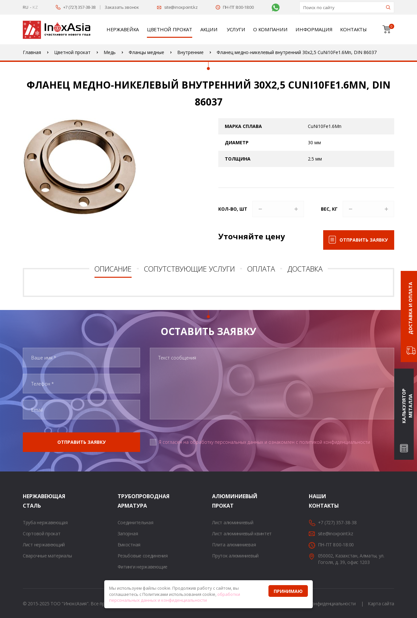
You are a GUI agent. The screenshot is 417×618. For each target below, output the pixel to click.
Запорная (128, 533)
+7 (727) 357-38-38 (79, 7)
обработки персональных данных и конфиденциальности (174, 597)
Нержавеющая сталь (31, 501)
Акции (209, 29)
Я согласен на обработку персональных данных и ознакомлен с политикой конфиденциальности (264, 442)
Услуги (236, 29)
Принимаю (288, 591)
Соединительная (135, 522)
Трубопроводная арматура (126, 501)
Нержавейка (123, 29)
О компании (270, 29)
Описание (113, 269)
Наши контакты (317, 501)
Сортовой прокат (42, 533)
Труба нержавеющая (45, 522)
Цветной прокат (169, 29)
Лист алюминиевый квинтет (242, 533)
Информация (313, 29)
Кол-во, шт (232, 209)
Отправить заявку (363, 240)
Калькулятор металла (407, 405)
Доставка (305, 269)
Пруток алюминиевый (235, 556)
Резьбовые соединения (143, 556)
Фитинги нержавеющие (142, 567)
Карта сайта (381, 603)
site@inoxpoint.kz (181, 7)
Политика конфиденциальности (321, 603)
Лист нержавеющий (44, 544)
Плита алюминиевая (234, 544)
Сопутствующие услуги (189, 269)
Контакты (353, 29)
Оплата (261, 269)
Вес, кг (329, 209)
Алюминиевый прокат (220, 501)
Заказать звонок (122, 7)
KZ (35, 7)
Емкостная (129, 544)
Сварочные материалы (47, 556)
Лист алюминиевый (232, 522)
